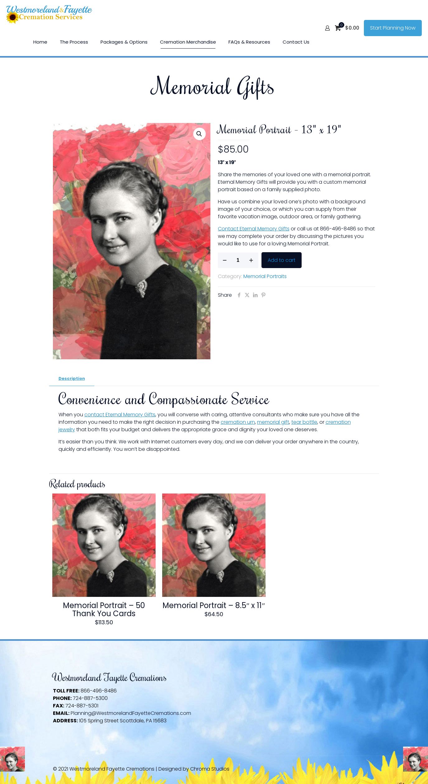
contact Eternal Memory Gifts (119, 414)
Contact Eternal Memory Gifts (253, 228)
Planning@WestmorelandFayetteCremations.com (131, 713)
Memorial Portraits (265, 276)
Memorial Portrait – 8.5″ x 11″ (213, 605)
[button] (199, 134)
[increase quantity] (251, 260)
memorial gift (273, 422)
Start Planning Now (393, 27)
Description (72, 378)
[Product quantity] (238, 260)
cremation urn (238, 422)
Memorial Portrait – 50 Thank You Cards (104, 609)
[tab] (71, 379)
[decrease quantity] (224, 260)
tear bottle (304, 422)
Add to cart (281, 260)
